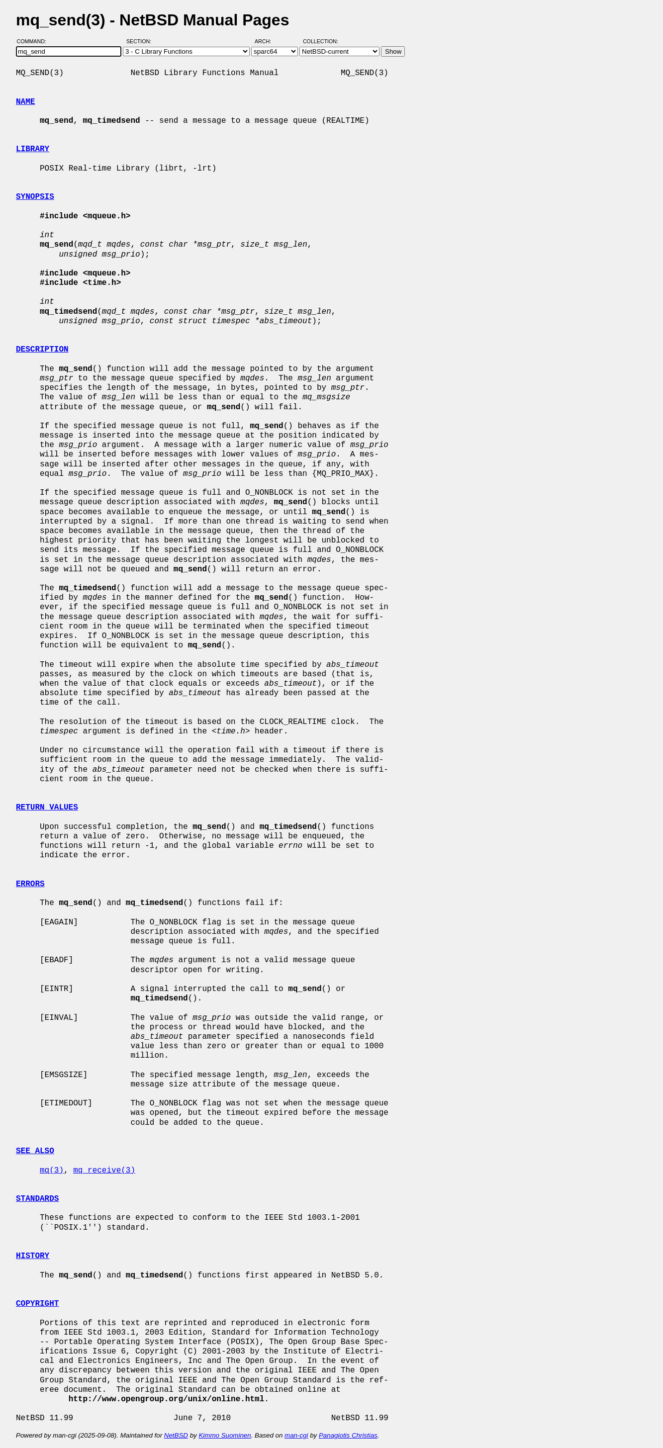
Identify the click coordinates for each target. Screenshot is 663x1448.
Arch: (267, 41)
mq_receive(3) (104, 1170)
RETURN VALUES (47, 807)
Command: (34, 41)
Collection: (320, 41)
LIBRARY (32, 149)
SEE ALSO (35, 1151)
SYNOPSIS (35, 196)
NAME (25, 101)
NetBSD (176, 1435)
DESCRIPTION (42, 349)
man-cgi (296, 1435)
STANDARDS (37, 1198)
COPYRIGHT (37, 1303)
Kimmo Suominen (224, 1435)
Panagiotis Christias (348, 1435)
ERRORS (30, 884)
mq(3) (52, 1170)
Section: (141, 41)
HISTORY (32, 1256)
